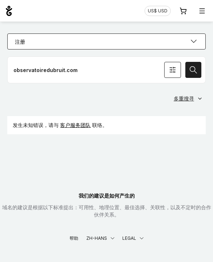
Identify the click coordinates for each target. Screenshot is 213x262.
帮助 (74, 238)
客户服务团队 (75, 125)
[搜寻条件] (172, 70)
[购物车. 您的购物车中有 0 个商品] (183, 10)
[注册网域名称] (106, 69)
